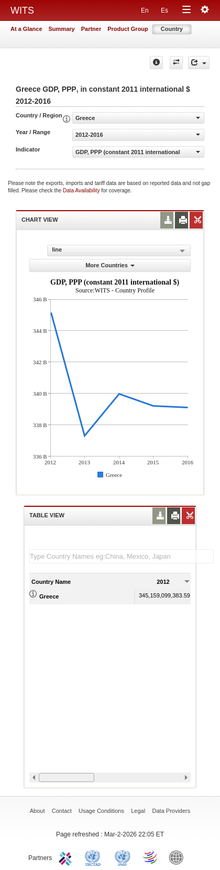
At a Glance (26, 29)
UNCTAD (94, 856)
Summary (62, 29)
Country (172, 29)
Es (164, 10)
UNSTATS (122, 856)
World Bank (178, 856)
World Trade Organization (150, 856)
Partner (91, 29)
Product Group (127, 29)
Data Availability (82, 190)
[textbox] (121, 556)
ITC (67, 856)
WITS (22, 10)
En (145, 10)
